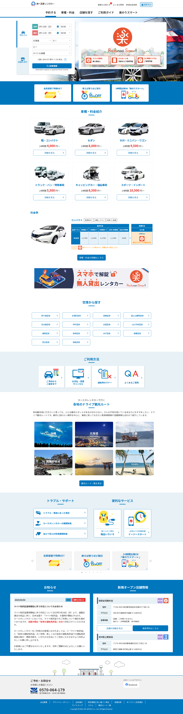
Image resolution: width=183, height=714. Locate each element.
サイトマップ (77, 705)
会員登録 (131, 4)
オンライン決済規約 (135, 702)
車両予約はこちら (150, 628)
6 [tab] (101, 572)
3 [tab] (126, 71)
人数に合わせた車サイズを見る (49, 59)
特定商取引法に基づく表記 (98, 702)
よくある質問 (118, 4)
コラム (90, 705)
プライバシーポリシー (61, 702)
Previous (76, 45)
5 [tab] (97, 572)
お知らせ (104, 4)
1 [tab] (119, 71)
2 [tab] (122, 71)
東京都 (160, 600)
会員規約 (79, 702)
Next (168, 45)
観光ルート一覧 (104, 705)
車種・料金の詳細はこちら (91, 257)
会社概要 (43, 702)
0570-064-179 (52, 690)
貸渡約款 (117, 702)
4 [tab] (93, 572)
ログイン (147, 4)
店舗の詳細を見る (114, 628)
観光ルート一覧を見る (91, 483)
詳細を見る (49, 152)
